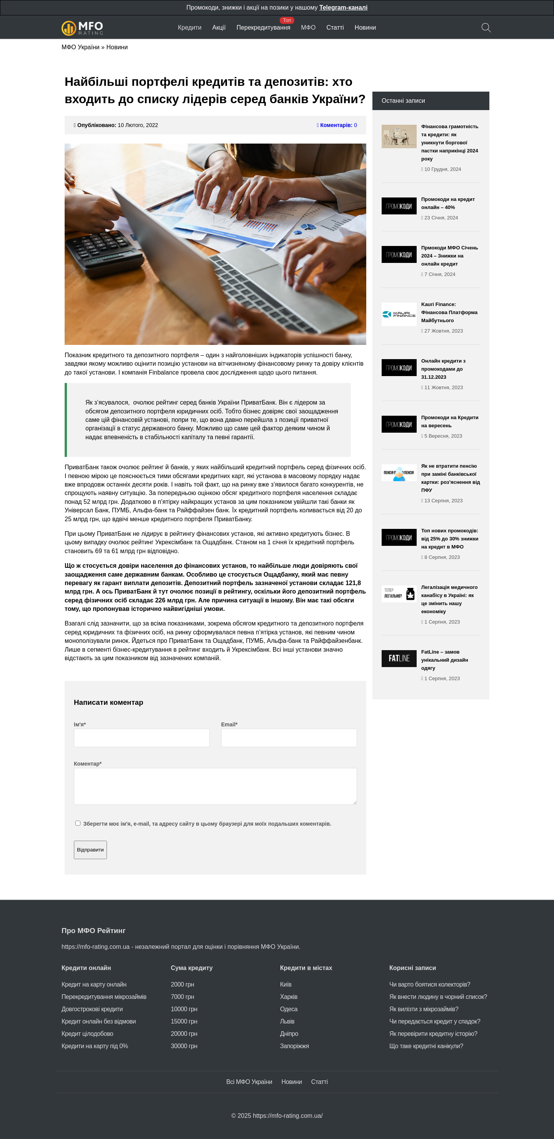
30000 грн (184, 1046)
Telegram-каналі (343, 7)
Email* (229, 724)
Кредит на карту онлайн (94, 984)
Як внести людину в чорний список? (438, 996)
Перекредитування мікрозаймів (104, 996)
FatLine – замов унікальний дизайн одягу (450, 665)
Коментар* (88, 764)
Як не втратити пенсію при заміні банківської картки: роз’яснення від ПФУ (450, 484)
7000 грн (182, 996)
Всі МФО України (249, 1082)
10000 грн (184, 1009)
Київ (286, 984)
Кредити (189, 27)
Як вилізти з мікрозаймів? (423, 1009)
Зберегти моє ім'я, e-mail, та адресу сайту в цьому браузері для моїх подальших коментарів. (207, 824)
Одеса (288, 1009)
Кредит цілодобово (87, 1033)
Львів (287, 1021)
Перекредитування (263, 27)
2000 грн (182, 984)
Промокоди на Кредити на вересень (450, 427)
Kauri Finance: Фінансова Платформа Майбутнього (450, 318)
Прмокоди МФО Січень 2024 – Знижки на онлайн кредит (450, 261)
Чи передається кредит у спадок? (434, 1021)
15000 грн (184, 1021)
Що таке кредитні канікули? (426, 1046)
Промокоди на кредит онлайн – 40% (450, 209)
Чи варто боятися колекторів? (429, 984)
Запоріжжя (294, 1046)
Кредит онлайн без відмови (99, 1021)
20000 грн (184, 1033)
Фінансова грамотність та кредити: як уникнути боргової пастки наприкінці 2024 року (450, 148)
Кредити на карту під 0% (95, 1046)
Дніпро (289, 1033)
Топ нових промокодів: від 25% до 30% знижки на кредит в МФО (450, 544)
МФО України (81, 47)
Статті (335, 27)
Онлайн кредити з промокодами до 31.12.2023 (450, 374)
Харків (288, 996)
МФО (308, 27)
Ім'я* (80, 724)
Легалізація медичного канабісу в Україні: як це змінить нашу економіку (450, 605)
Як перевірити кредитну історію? (433, 1033)
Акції (219, 27)
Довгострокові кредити (92, 1009)
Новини (365, 27)
